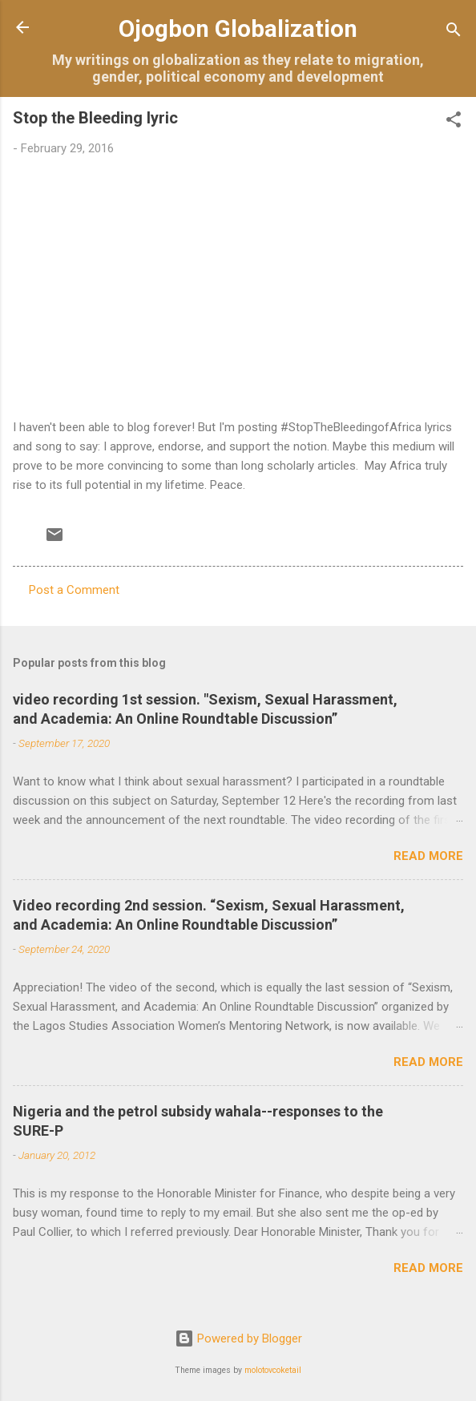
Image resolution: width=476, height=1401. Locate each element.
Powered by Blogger (238, 1338)
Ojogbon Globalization (238, 28)
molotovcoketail (272, 1370)
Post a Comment (74, 590)
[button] (453, 122)
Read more (428, 856)
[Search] (453, 32)
